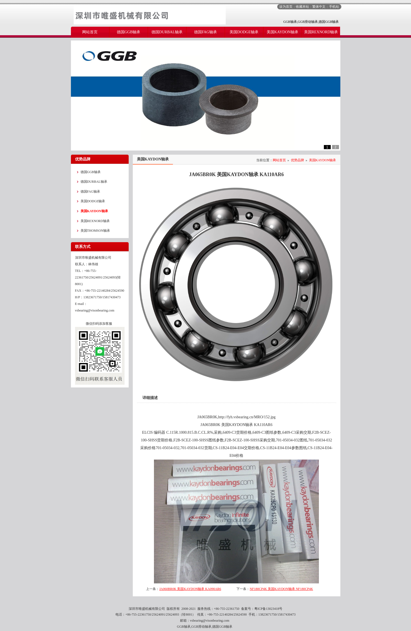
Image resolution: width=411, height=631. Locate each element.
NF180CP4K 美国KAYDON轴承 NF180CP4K (281, 589)
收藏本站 (302, 7)
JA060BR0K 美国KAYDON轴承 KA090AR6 (190, 589)
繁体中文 (319, 7)
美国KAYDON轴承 (322, 160)
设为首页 (286, 7)
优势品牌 (297, 160)
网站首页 (279, 160)
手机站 (334, 7)
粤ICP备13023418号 (268, 609)
